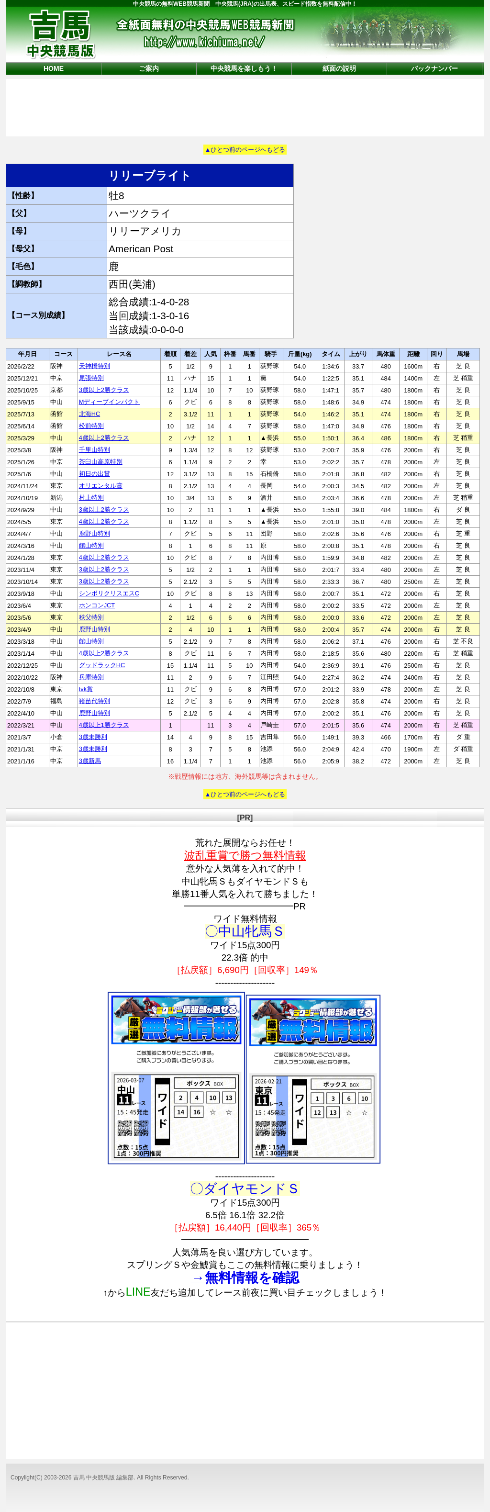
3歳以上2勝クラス (104, 389)
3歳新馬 (90, 760)
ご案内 (149, 68)
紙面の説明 (339, 68)
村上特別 (91, 497)
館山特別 (91, 545)
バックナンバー (434, 68)
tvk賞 (86, 689)
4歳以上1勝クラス (104, 724)
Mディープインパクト (109, 401)
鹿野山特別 (94, 533)
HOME (54, 68)
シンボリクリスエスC (109, 593)
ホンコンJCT (97, 605)
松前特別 (91, 425)
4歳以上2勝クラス (104, 437)
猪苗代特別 (94, 701)
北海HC (89, 413)
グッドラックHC (102, 665)
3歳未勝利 (93, 736)
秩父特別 (91, 617)
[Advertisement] (245, 106)
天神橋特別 (94, 366)
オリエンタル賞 (100, 485)
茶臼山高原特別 (100, 461)
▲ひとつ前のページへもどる (245, 149)
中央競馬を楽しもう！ (244, 68)
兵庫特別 (91, 677)
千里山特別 (94, 449)
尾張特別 (91, 377)
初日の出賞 (94, 473)
